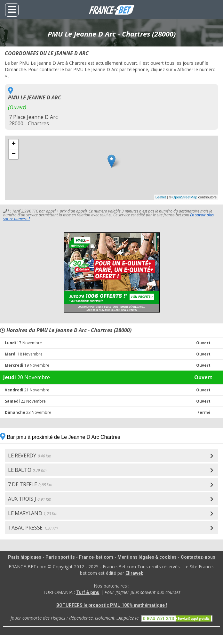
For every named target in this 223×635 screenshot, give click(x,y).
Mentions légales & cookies (147, 557)
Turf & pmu (88, 592)
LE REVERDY (29, 455)
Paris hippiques (24, 557)
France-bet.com (96, 557)
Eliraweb (134, 573)
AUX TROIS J (29, 498)
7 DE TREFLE (30, 484)
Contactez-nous (198, 557)
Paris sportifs (60, 557)
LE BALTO (27, 469)
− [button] (14, 154)
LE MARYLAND (32, 513)
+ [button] (14, 144)
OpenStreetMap (184, 197)
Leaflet (160, 197)
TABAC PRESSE (33, 527)
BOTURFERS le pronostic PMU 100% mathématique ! (111, 605)
